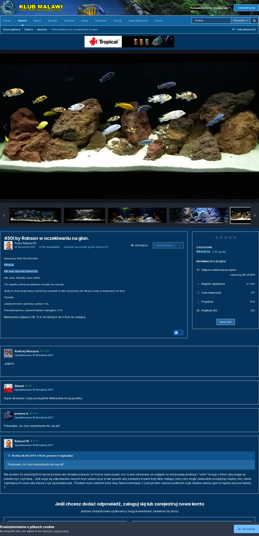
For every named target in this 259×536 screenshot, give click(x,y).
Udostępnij (139, 245)
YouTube (69, 20)
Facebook (101, 20)
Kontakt (52, 20)
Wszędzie (239, 20)
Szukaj (118, 20)
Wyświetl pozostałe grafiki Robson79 (86, 246)
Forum (7, 20)
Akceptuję (246, 528)
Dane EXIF (226, 321)
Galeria (22, 22)
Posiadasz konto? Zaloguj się (210, 7)
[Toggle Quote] (9, 455)
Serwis (159, 20)
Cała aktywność (138, 20)
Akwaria (203, 251)
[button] (4, 215)
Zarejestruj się (246, 7)
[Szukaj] (211, 20)
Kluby (84, 20)
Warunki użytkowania (55, 531)
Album (37, 20)
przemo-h (53, 455)
